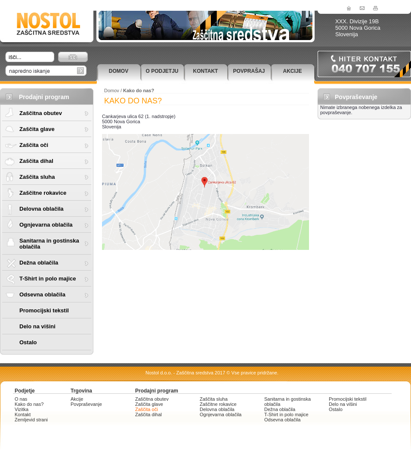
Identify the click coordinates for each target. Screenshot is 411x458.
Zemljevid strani (31, 419)
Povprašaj (249, 71)
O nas (21, 399)
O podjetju (161, 71)
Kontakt (205, 71)
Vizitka (21, 409)
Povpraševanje (86, 404)
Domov (118, 71)
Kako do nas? (29, 404)
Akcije (292, 71)
